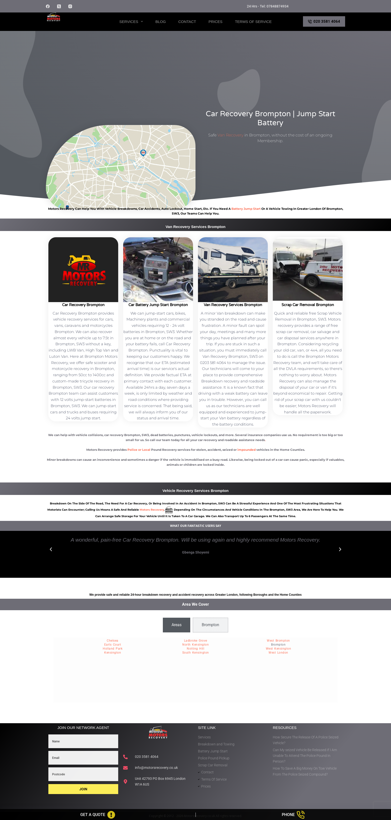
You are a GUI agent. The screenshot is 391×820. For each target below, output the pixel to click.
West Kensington (278, 648)
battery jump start (246, 209)
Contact (187, 21)
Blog (160, 21)
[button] (50, 549)
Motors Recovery (70, 25)
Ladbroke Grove (195, 640)
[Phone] (293, 815)
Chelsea (112, 640)
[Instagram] (70, 6)
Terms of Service (253, 21)
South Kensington (195, 652)
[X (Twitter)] (59, 6)
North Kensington (195, 644)
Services (132, 21)
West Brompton (278, 640)
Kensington (112, 652)
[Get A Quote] (98, 815)
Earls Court (112, 644)
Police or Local (138, 450)
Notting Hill (195, 648)
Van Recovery (230, 135)
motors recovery (152, 509)
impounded (246, 450)
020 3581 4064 (324, 21)
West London (278, 652)
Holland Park (112, 648)
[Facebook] (48, 6)
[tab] (176, 625)
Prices (215, 21)
